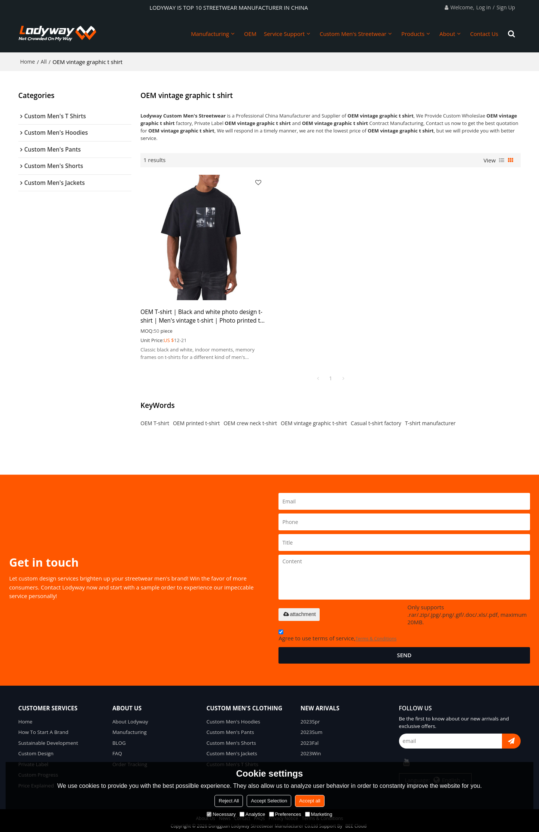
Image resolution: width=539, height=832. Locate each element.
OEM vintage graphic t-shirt (314, 419)
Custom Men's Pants (230, 728)
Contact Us (484, 33)
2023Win (311, 750)
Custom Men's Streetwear (353, 33)
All (44, 61)
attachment (299, 610)
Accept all (309, 801)
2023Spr (310, 717)
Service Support (284, 33)
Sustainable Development (48, 739)
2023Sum (312, 728)
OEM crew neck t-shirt (250, 419)
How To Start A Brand (43, 728)
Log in (483, 7)
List (501, 160)
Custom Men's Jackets (231, 750)
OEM (250, 33)
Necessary (221, 814)
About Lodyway (130, 717)
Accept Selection (269, 801)
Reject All (229, 801)
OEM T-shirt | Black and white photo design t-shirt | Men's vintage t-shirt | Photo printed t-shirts (200, 312)
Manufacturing (210, 33)
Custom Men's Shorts (231, 739)
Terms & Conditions (375, 635)
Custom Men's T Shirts (232, 760)
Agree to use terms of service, (337, 633)
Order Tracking (129, 760)
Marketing (318, 814)
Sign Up (505, 7)
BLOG (119, 739)
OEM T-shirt (154, 419)
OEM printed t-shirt (196, 419)
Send (404, 651)
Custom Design (36, 750)
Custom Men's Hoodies (233, 717)
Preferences (285, 814)
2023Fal (310, 739)
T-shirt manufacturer (430, 419)
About (447, 33)
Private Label (33, 760)
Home (27, 61)
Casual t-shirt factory (376, 419)
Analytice (252, 814)
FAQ (117, 750)
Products (412, 33)
